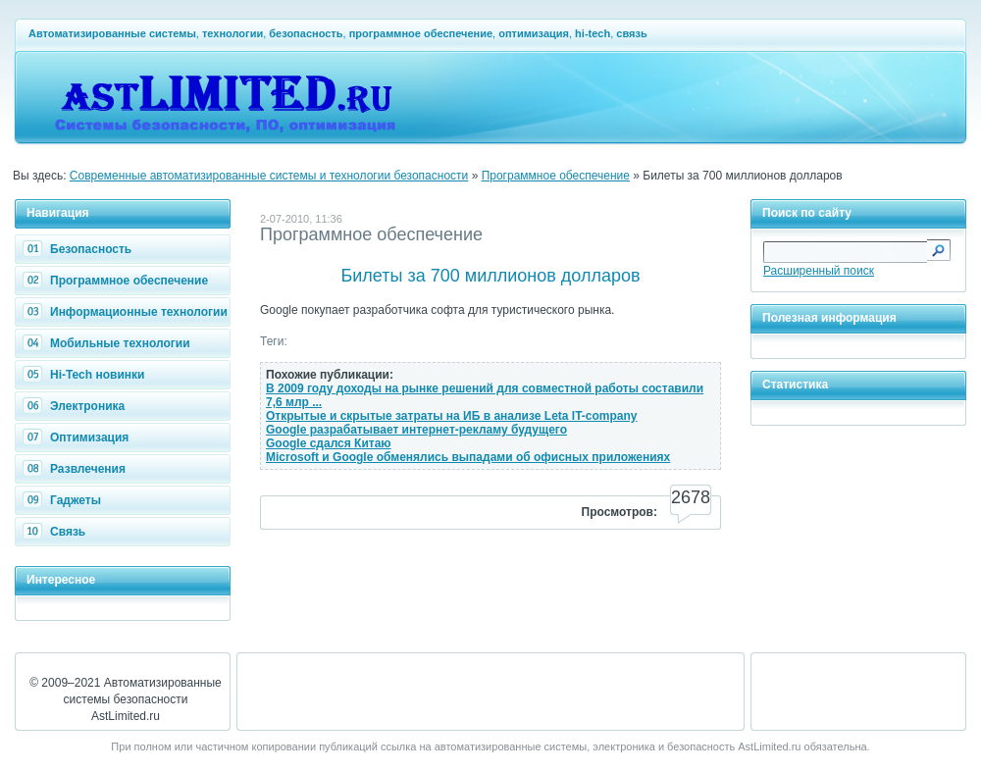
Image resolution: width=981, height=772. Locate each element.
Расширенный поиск (818, 271)
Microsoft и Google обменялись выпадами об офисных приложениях (468, 457)
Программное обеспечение (556, 175)
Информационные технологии (127, 312)
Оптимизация (78, 437)
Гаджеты (64, 500)
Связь (56, 532)
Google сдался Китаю (328, 443)
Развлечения (76, 469)
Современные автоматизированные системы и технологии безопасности (269, 175)
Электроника (76, 406)
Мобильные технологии (108, 343)
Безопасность (79, 249)
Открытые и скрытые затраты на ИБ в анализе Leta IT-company (452, 416)
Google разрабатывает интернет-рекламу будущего (416, 430)
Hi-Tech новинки (85, 375)
